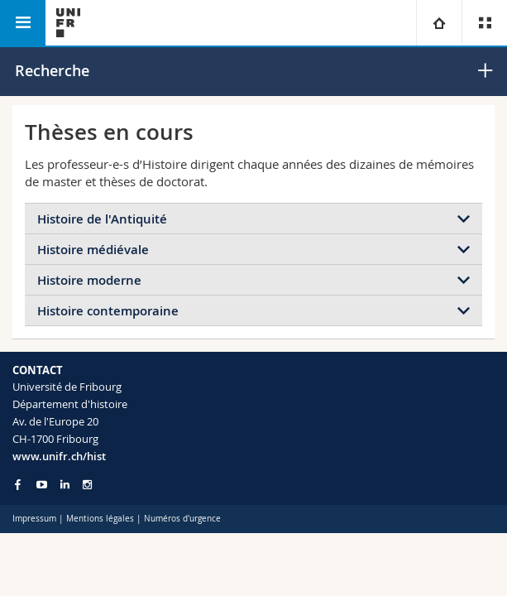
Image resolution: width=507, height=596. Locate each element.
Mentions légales (100, 518)
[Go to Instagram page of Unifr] (87, 484)
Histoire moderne (89, 280)
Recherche (52, 70)
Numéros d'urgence (182, 518)
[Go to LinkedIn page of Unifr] (64, 484)
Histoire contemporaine (108, 311)
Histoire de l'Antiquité (102, 219)
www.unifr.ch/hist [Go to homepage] (59, 456)
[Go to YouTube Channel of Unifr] (41, 484)
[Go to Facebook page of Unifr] (17, 484)
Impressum (34, 518)
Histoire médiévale (93, 249)
